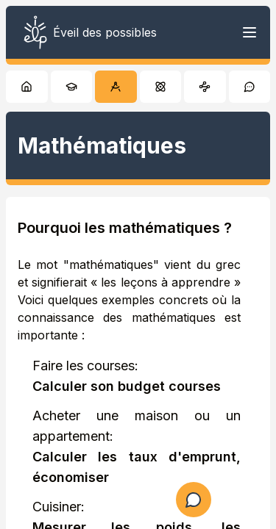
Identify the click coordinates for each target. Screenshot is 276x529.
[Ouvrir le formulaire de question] (193, 499)
